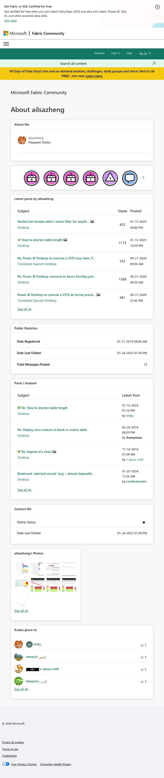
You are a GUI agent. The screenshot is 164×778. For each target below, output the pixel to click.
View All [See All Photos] (21, 610)
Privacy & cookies (13, 742)
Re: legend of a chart (37, 451)
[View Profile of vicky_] (130, 415)
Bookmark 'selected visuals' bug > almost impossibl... (56, 473)
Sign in (115, 53)
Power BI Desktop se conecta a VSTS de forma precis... (57, 295)
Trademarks (9, 755)
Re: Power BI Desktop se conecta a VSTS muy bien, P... (56, 258)
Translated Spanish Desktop (37, 264)
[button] (22, 569)
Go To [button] (143, 53)
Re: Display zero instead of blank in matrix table (52, 430)
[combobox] (108, 63)
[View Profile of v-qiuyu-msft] (134, 459)
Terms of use (10, 749)
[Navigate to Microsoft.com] (14, 33)
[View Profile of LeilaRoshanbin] (136, 481)
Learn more (94, 76)
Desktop (23, 227)
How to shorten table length (42, 240)
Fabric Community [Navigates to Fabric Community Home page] (48, 33)
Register (99, 53)
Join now (10, 20)
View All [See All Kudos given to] (21, 689)
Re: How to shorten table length (45, 408)
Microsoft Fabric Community (39, 92)
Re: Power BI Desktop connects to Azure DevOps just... (57, 276)
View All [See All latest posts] (25, 309)
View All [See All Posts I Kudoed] (25, 489)
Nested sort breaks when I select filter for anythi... (54, 221)
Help (129, 53)
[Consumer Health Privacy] (55, 764)
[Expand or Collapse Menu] (6, 43)
